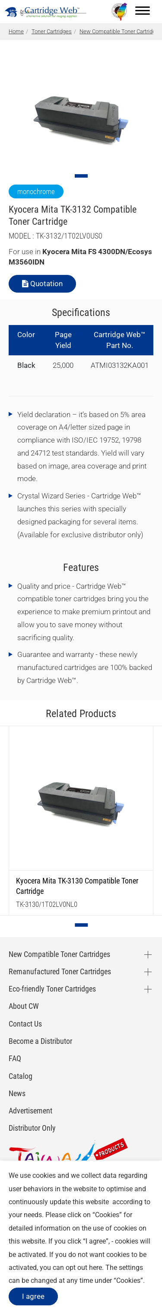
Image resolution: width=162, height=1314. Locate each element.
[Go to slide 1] (81, 176)
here (95, 1267)
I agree (33, 1296)
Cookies (107, 1215)
